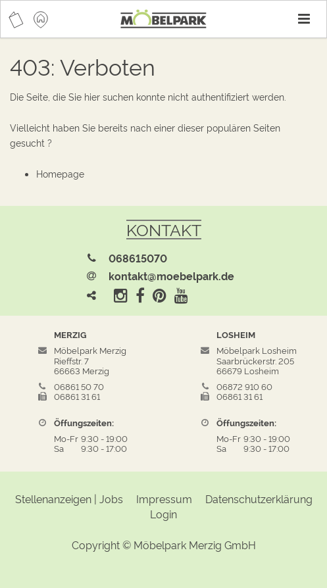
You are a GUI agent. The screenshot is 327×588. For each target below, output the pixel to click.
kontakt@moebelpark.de (171, 275)
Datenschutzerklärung (259, 498)
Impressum (164, 498)
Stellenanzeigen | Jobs (69, 498)
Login (163, 513)
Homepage (60, 173)
